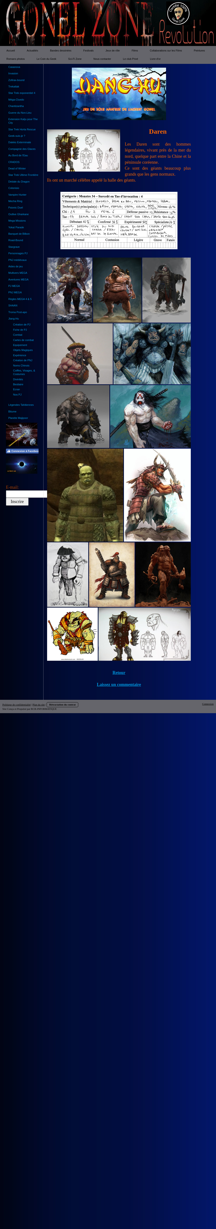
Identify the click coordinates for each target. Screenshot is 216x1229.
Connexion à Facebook (23, 451)
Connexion (208, 703)
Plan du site (39, 704)
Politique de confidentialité (16, 704)
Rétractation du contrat (62, 704)
